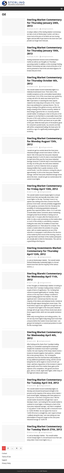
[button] (61, 8)
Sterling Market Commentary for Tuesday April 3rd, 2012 (44, 381)
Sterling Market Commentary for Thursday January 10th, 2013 (44, 50)
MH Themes (43, 471)
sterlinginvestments (47, 29)
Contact (4, 453)
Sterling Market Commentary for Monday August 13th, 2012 (44, 141)
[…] (32, 267)
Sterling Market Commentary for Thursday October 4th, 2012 (44, 80)
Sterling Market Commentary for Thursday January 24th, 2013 (44, 22)
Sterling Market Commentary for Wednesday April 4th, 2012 (44, 335)
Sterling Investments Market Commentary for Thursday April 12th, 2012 (44, 251)
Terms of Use (6, 457)
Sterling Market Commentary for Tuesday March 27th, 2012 (44, 428)
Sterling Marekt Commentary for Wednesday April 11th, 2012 (44, 276)
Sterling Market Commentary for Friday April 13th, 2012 (44, 187)
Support (4, 460)
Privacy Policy (6, 463)
